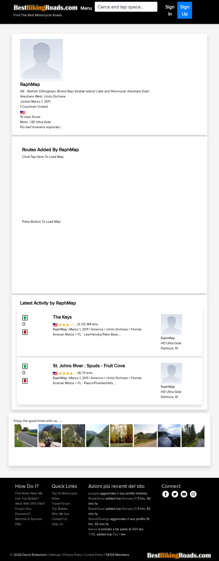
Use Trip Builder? (27, 498)
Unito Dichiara (117, 329)
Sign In (170, 10)
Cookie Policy (93, 554)
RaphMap (60, 329)
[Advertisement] (109, 189)
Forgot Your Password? (23, 511)
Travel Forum (61, 503)
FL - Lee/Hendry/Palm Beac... (99, 334)
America (97, 329)
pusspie (94, 493)
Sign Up (184, 10)
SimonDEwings (99, 519)
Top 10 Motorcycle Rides (64, 496)
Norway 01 (129, 498)
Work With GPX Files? (30, 503)
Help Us (57, 524)
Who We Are (60, 514)
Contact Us (59, 519)
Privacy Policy (72, 554)
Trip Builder (60, 508)
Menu (86, 8)
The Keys (62, 317)
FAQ (18, 524)
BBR (135, 529)
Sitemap (55, 554)
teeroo (93, 529)
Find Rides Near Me (29, 493)
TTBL (92, 534)
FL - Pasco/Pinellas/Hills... (96, 383)
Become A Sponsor (28, 519)
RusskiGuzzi (97, 498)
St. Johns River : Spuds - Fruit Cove (89, 365)
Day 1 (116, 534)
